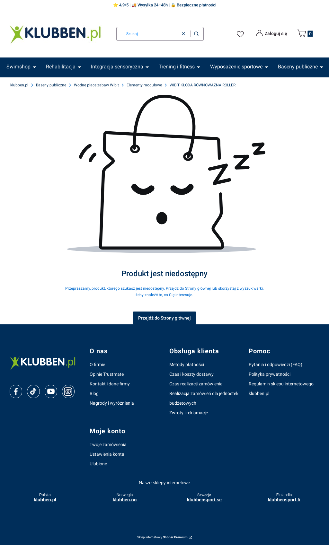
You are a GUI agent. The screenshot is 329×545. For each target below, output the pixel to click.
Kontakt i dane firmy (110, 383)
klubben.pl (19, 85)
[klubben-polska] (44, 362)
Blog (94, 393)
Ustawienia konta (107, 454)
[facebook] (16, 391)
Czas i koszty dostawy (191, 374)
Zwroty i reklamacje (188, 412)
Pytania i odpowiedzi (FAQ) (275, 364)
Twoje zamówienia (108, 444)
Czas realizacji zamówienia (196, 383)
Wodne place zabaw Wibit (96, 85)
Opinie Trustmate (107, 374)
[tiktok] (33, 391)
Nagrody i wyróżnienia (112, 403)
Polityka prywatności (269, 374)
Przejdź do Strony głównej (164, 318)
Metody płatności (186, 364)
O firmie (97, 364)
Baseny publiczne (51, 85)
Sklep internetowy (162, 537)
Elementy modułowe (144, 85)
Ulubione (98, 463)
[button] (196, 34)
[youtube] (51, 391)
